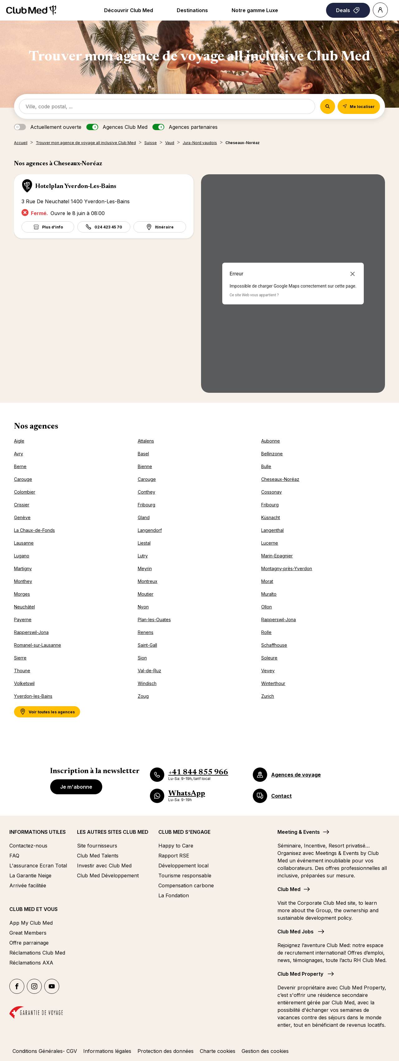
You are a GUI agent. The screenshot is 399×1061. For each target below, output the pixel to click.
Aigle (19, 441)
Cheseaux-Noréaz (280, 479)
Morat (267, 581)
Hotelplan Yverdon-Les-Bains (75, 186)
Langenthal (272, 530)
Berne (20, 466)
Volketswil (24, 683)
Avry (18, 453)
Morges (22, 594)
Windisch (147, 683)
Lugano (21, 555)
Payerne (22, 619)
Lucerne (269, 543)
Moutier (145, 594)
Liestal (144, 543)
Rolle (266, 632)
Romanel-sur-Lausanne (37, 645)
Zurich (267, 696)
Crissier (21, 504)
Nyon (143, 606)
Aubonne (270, 441)
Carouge (23, 479)
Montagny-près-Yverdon (286, 568)
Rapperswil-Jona (278, 619)
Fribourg (146, 504)
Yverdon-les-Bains (33, 696)
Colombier (24, 492)
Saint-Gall (147, 645)
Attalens (146, 441)
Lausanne (24, 543)
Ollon (266, 606)
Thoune (22, 670)
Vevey (268, 670)
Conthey (146, 492)
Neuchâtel (24, 606)
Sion (142, 657)
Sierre (20, 657)
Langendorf (150, 530)
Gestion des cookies (265, 1051)
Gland (144, 517)
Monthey (23, 581)
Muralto (268, 594)
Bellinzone (272, 453)
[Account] (380, 9)
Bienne (145, 466)
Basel (143, 453)
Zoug (143, 696)
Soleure (269, 657)
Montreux (147, 581)
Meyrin (145, 568)
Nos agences (36, 427)
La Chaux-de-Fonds (34, 530)
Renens (145, 632)
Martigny (23, 568)
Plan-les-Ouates (154, 619)
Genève (22, 517)
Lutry (143, 555)
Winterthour (273, 683)
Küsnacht (270, 517)
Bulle (266, 466)
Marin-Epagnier (277, 555)
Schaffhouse (274, 645)
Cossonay (271, 492)
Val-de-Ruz (149, 670)
